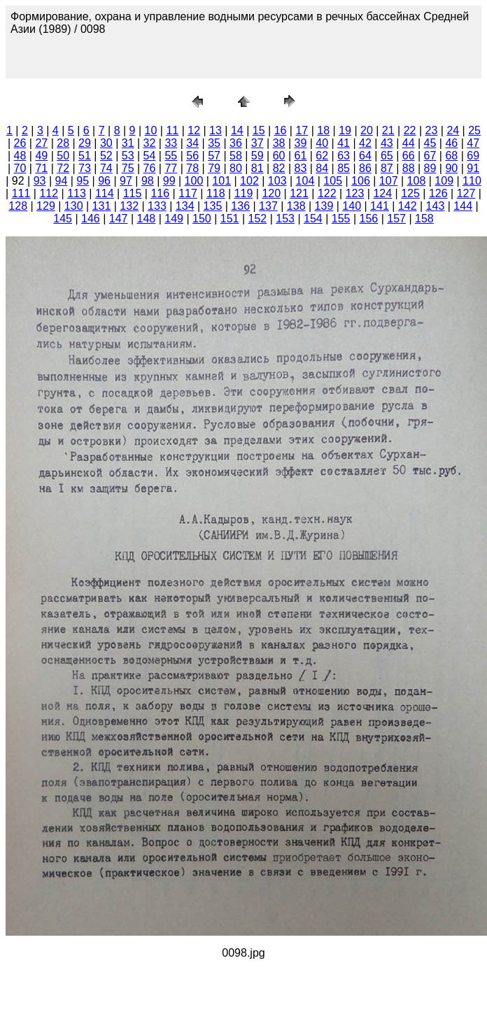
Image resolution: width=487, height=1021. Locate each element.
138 (296, 206)
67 (430, 156)
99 (169, 181)
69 (473, 156)
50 (63, 156)
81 (257, 168)
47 (473, 143)
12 (194, 130)
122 (327, 193)
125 (410, 193)
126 (438, 193)
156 (369, 218)
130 (73, 206)
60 (279, 156)
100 (194, 181)
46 (451, 143)
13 (215, 130)
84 (322, 168)
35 (214, 143)
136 (240, 206)
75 (128, 168)
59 (257, 156)
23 (431, 130)
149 (173, 218)
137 (268, 206)
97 (126, 181)
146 (90, 218)
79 (214, 168)
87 (387, 168)
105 (332, 181)
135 (213, 206)
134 (185, 206)
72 (63, 168)
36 (236, 143)
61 (301, 156)
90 (451, 168)
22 (410, 130)
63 (343, 156)
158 (424, 218)
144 (462, 206)
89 (430, 168)
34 (192, 143)
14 (237, 130)
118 (215, 193)
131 (101, 206)
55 (170, 156)
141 (379, 206)
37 (257, 143)
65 (387, 156)
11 (172, 130)
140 (351, 206)
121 (299, 193)
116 (159, 193)
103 (277, 181)
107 (388, 181)
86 (365, 168)
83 (301, 168)
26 (20, 143)
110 (472, 181)
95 (82, 181)
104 (305, 181)
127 (466, 193)
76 (149, 168)
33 (170, 143)
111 (21, 193)
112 (48, 193)
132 (129, 206)
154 (313, 218)
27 (41, 143)
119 (243, 193)
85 (343, 168)
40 (322, 143)
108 (416, 181)
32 (149, 143)
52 (106, 156)
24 (452, 130)
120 (271, 193)
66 (408, 156)
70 (20, 168)
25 (474, 130)
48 (20, 156)
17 (301, 130)
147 (118, 218)
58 (236, 156)
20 (366, 130)
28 (63, 143)
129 (45, 206)
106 (360, 181)
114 (104, 193)
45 (430, 143)
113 (76, 193)
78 (192, 168)
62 (322, 156)
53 (128, 156)
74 (106, 168)
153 (285, 218)
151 (229, 218)
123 (355, 193)
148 (146, 218)
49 (41, 156)
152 (257, 218)
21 (388, 130)
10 (151, 130)
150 (201, 218)
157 (396, 218)
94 (61, 181)
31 (128, 143)
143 (435, 206)
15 (259, 130)
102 (249, 181)
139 (324, 206)
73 (84, 168)
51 (84, 156)
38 (279, 143)
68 (451, 156)
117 (187, 193)
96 (104, 181)
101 (221, 181)
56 (192, 156)
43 (387, 143)
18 (323, 130)
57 (214, 156)
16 (280, 130)
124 (382, 193)
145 (62, 218)
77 (170, 168)
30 (106, 143)
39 (301, 143)
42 (365, 143)
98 (147, 181)
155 (341, 218)
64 (365, 156)
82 (279, 168)
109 (444, 181)
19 (345, 130)
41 (343, 143)
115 (132, 193)
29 (84, 143)
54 (149, 156)
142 (407, 206)
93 (40, 181)
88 (408, 168)
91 (473, 168)
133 (157, 206)
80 (236, 168)
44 (408, 143)
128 (17, 206)
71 (41, 168)
